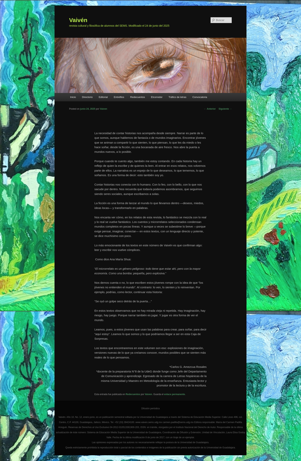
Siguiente (225, 109)
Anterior (210, 109)
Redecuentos (137, 97)
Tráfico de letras (177, 97)
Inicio (73, 97)
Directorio (87, 97)
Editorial (103, 97)
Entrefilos (119, 97)
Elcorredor (156, 97)
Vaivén (78, 20)
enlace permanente (174, 394)
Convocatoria (199, 97)
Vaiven (103, 109)
